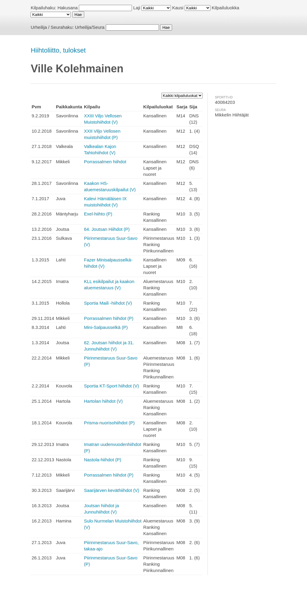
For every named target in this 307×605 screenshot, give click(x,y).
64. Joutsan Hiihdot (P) (107, 229)
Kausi (177, 7)
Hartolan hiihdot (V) (103, 401)
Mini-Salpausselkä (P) (106, 327)
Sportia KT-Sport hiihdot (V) (111, 385)
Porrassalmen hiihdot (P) (108, 318)
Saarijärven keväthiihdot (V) (111, 490)
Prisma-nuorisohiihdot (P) (109, 422)
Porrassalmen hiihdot (105, 161)
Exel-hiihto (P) (98, 213)
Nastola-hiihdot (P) (102, 459)
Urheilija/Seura (89, 27)
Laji (136, 7)
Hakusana (68, 7)
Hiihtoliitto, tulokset (58, 50)
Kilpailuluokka (225, 7)
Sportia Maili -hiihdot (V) (108, 303)
